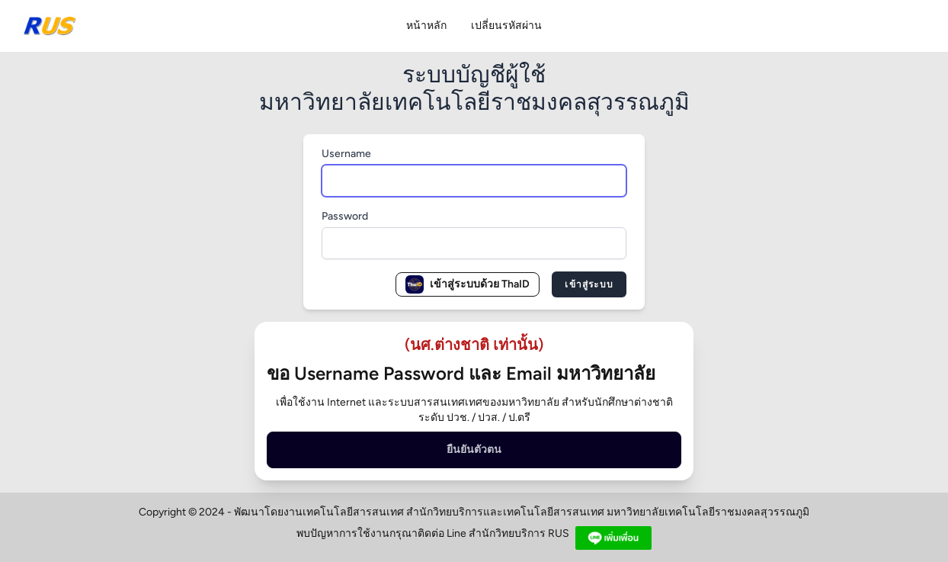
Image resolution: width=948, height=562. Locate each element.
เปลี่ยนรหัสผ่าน (506, 25)
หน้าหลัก (426, 25)
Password (345, 216)
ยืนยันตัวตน (474, 449)
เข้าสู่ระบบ (589, 284)
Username (346, 153)
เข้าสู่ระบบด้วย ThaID (467, 284)
